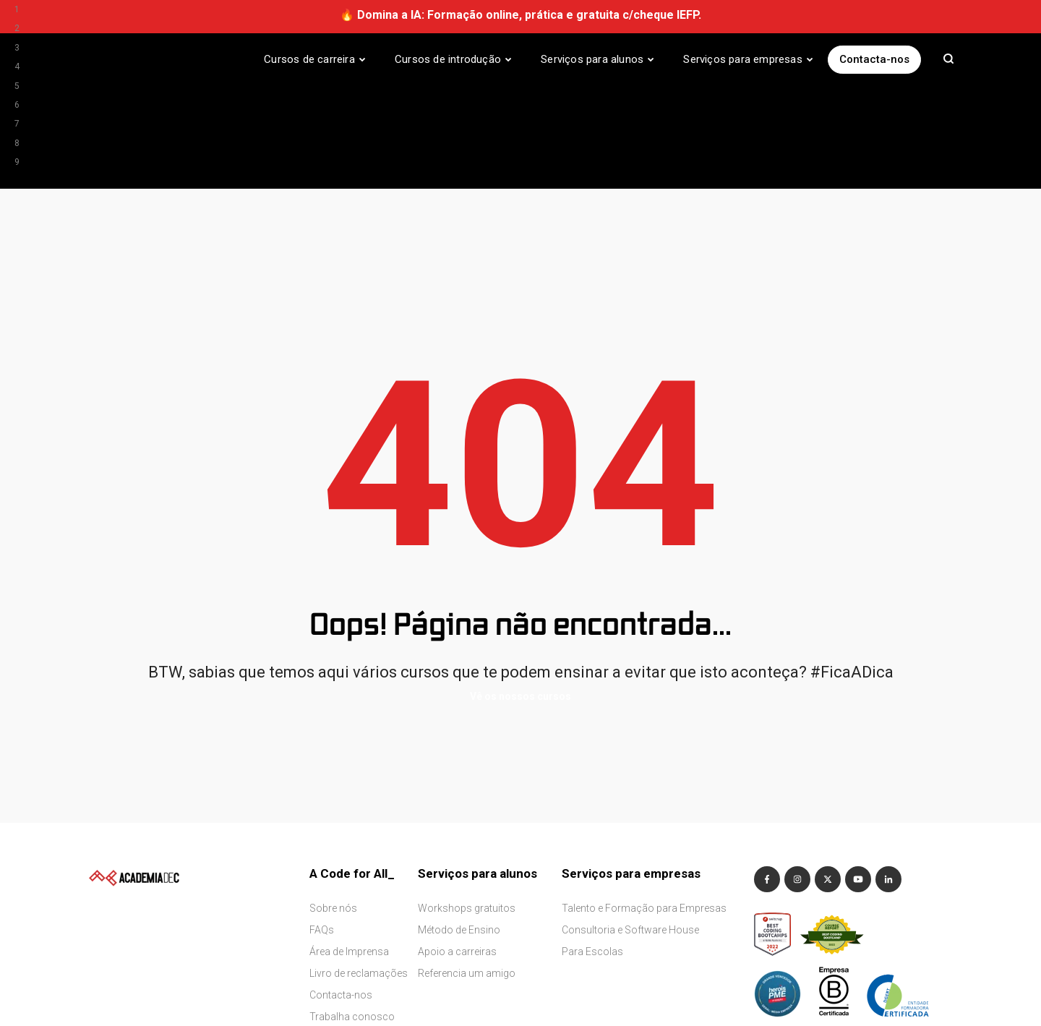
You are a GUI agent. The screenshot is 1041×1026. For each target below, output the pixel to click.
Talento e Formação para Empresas (644, 805)
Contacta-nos (874, 59)
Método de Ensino (459, 826)
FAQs (321, 826)
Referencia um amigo (466, 870)
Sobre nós (333, 805)
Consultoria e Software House (630, 826)
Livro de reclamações (358, 870)
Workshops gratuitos (466, 805)
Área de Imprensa (349, 848)
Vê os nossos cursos (520, 593)
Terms (99, 998)
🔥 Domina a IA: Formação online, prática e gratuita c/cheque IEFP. (520, 15)
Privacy (137, 998)
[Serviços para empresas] (748, 59)
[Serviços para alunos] (597, 59)
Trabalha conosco (352, 913)
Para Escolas (592, 848)
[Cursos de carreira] (315, 59)
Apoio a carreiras (457, 848)
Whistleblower (193, 998)
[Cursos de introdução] (453, 59)
